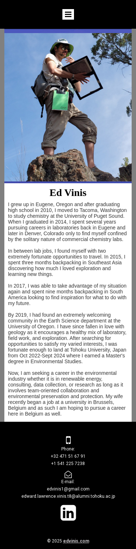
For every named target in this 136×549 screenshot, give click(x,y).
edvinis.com (76, 541)
